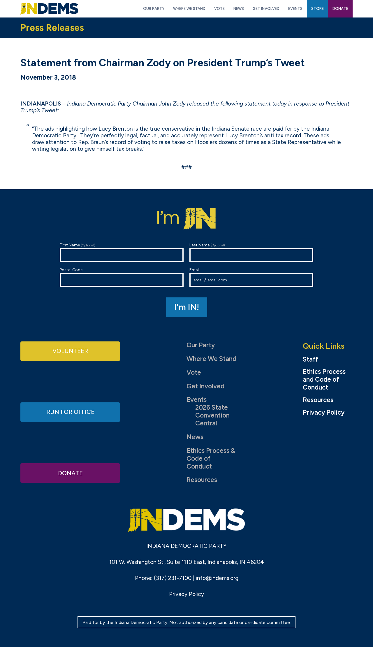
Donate (70, 472)
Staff (310, 359)
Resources (201, 480)
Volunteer (70, 351)
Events (196, 400)
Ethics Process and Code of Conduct (324, 379)
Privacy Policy (323, 412)
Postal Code (122, 277)
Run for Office (70, 412)
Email (251, 277)
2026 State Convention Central (212, 415)
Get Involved (205, 386)
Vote (193, 372)
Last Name (251, 252)
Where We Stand (211, 359)
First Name (122, 252)
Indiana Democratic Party (49, 8)
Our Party (200, 345)
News (194, 437)
